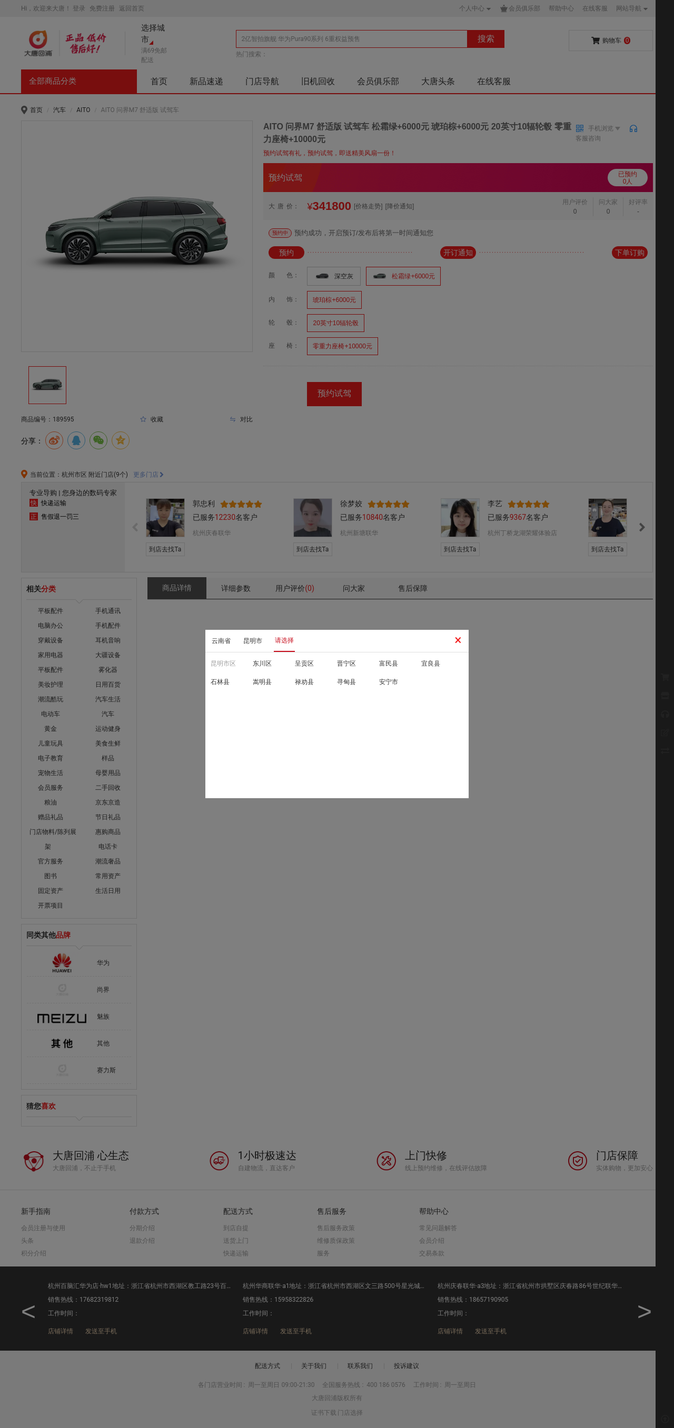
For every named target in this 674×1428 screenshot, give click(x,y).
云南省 (221, 641)
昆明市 (252, 641)
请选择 (284, 640)
